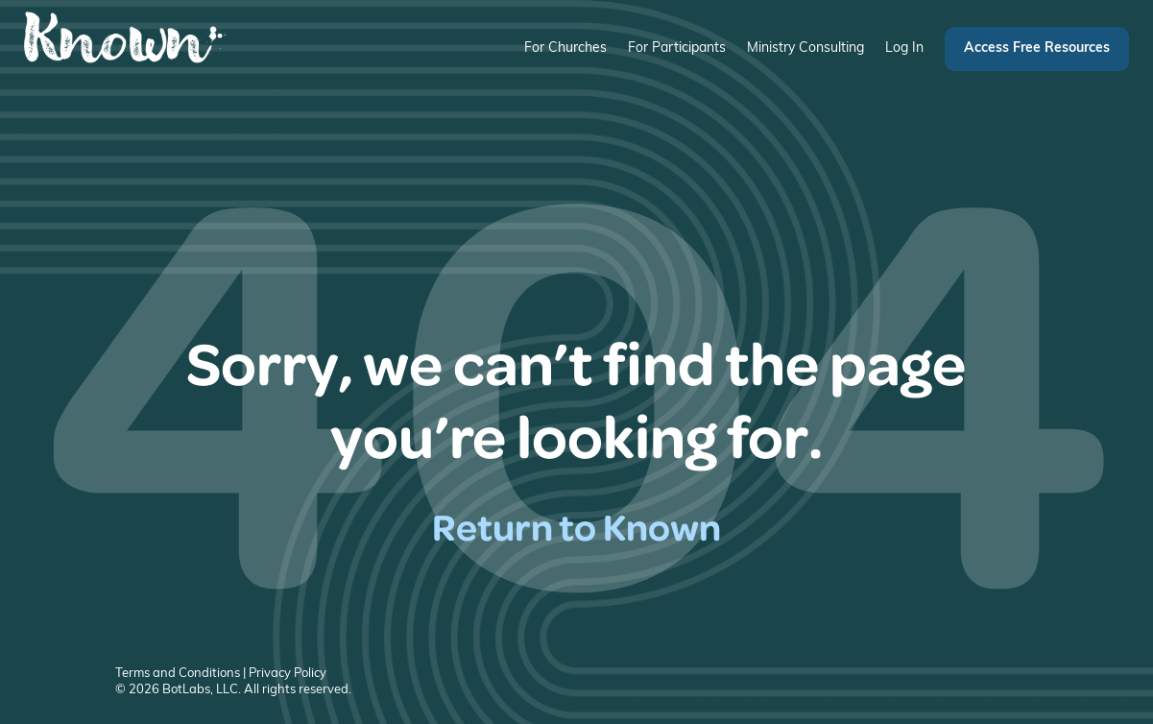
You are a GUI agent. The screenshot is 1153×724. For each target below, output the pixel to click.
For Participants (677, 48)
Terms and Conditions (177, 673)
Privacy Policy (287, 673)
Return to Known (576, 525)
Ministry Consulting (805, 48)
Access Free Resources (1037, 48)
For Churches (565, 48)
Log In (904, 48)
